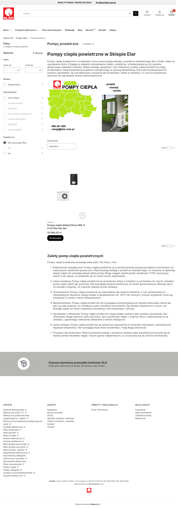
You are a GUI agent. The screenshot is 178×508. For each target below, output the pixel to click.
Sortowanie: (52, 140)
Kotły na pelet (10, 435)
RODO (50, 415)
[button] (135, 13)
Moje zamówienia (143, 412)
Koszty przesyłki (55, 412)
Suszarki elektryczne (13, 475)
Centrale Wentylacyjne (14, 409)
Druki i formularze (99, 409)
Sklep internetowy (86, 504)
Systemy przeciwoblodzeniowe (18, 472)
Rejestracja (140, 418)
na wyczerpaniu (15, 103)
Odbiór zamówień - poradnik (60, 421)
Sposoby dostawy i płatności (60, 418)
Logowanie (140, 409)
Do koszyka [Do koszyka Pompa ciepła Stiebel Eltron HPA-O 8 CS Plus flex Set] (55, 238)
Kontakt (50, 424)
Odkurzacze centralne (14, 458)
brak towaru (13, 98)
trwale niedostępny (17, 119)
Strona (164, 148)
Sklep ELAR (8, 38)
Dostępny (12, 108)
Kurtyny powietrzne (12, 441)
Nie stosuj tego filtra (17, 143)
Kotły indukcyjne (11, 430)
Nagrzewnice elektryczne (15, 452)
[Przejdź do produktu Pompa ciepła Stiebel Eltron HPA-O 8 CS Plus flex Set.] (67, 187)
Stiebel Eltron (14, 84)
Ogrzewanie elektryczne (14, 461)
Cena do (29, 65)
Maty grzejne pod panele (15, 444)
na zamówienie (15, 129)
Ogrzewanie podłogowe (14, 455)
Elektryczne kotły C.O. (14, 412)
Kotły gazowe (9, 432)
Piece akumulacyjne (12, 464)
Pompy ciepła (21, 38)
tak (9, 148)
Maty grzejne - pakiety (14, 450)
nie (9, 153)
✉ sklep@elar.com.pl (106, 2)
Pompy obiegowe (11, 470)
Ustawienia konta (143, 415)
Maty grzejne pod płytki (14, 447)
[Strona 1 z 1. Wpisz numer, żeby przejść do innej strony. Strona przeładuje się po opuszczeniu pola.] (169, 147)
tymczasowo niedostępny (20, 113)
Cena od (7, 65)
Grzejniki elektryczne (13, 427)
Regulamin (52, 409)
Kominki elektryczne (13, 438)
